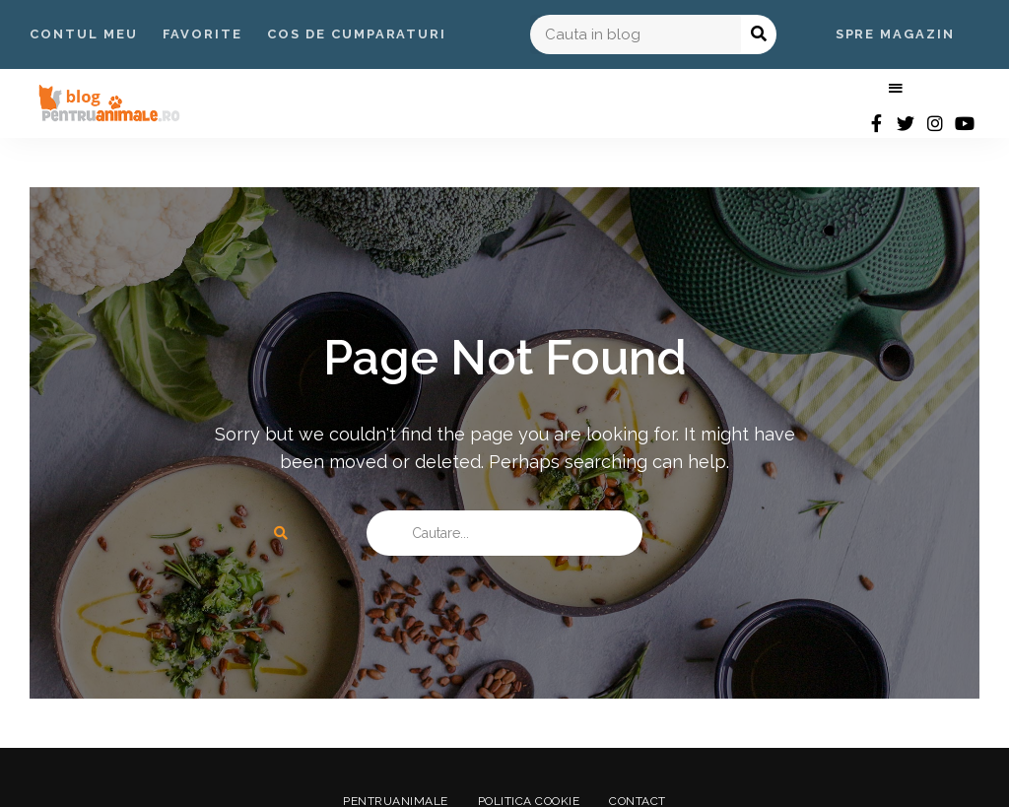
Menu (895, 88)
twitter (905, 123)
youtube (964, 123)
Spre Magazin (895, 34)
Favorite (203, 34)
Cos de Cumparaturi (356, 34)
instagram (935, 123)
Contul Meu (84, 34)
